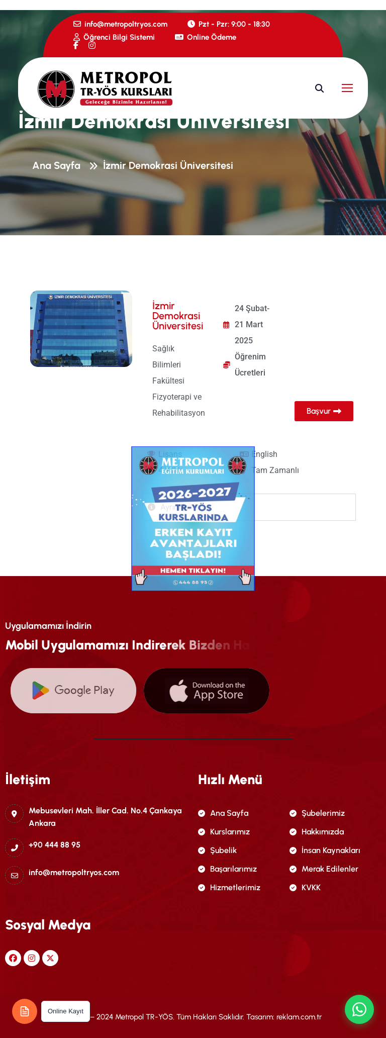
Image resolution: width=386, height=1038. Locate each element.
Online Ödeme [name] (205, 37)
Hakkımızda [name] (317, 831)
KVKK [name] (305, 887)
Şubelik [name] (217, 850)
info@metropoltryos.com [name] (120, 24)
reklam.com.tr (299, 1016)
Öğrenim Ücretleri (250, 365)
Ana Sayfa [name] (223, 813)
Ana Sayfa (58, 167)
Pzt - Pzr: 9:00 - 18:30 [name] (228, 24)
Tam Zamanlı (275, 470)
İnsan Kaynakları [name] (325, 850)
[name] (75, 45)
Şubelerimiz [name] (317, 813)
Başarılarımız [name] (227, 869)
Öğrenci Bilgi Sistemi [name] (114, 37)
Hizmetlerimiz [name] (229, 887)
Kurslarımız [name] (224, 831)
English (264, 454)
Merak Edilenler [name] (324, 869)
